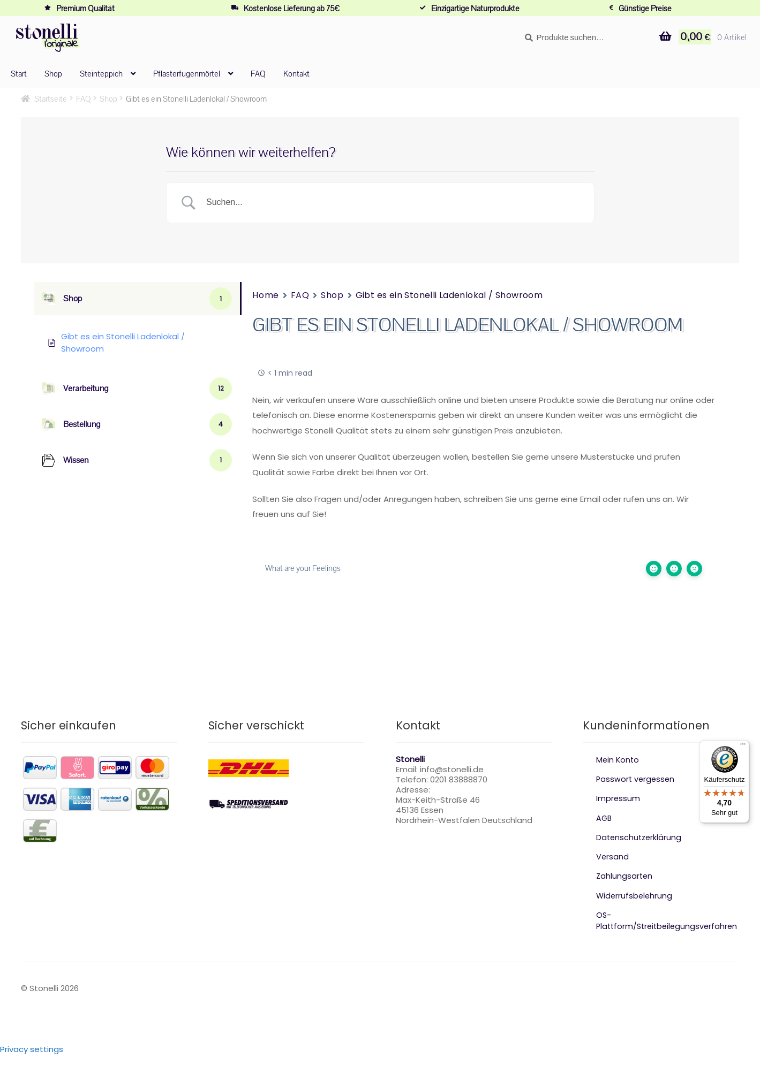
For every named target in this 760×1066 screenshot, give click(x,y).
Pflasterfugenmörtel (186, 73)
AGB (604, 818)
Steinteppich (101, 73)
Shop (53, 73)
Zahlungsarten (625, 875)
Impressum (618, 798)
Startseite (50, 99)
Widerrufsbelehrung (635, 895)
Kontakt (296, 73)
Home (265, 295)
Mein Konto (618, 759)
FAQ (258, 73)
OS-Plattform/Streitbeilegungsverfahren (667, 926)
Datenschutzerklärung (640, 837)
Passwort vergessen (636, 779)
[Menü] (742, 746)
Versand (612, 856)
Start (19, 73)
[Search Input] (393, 203)
